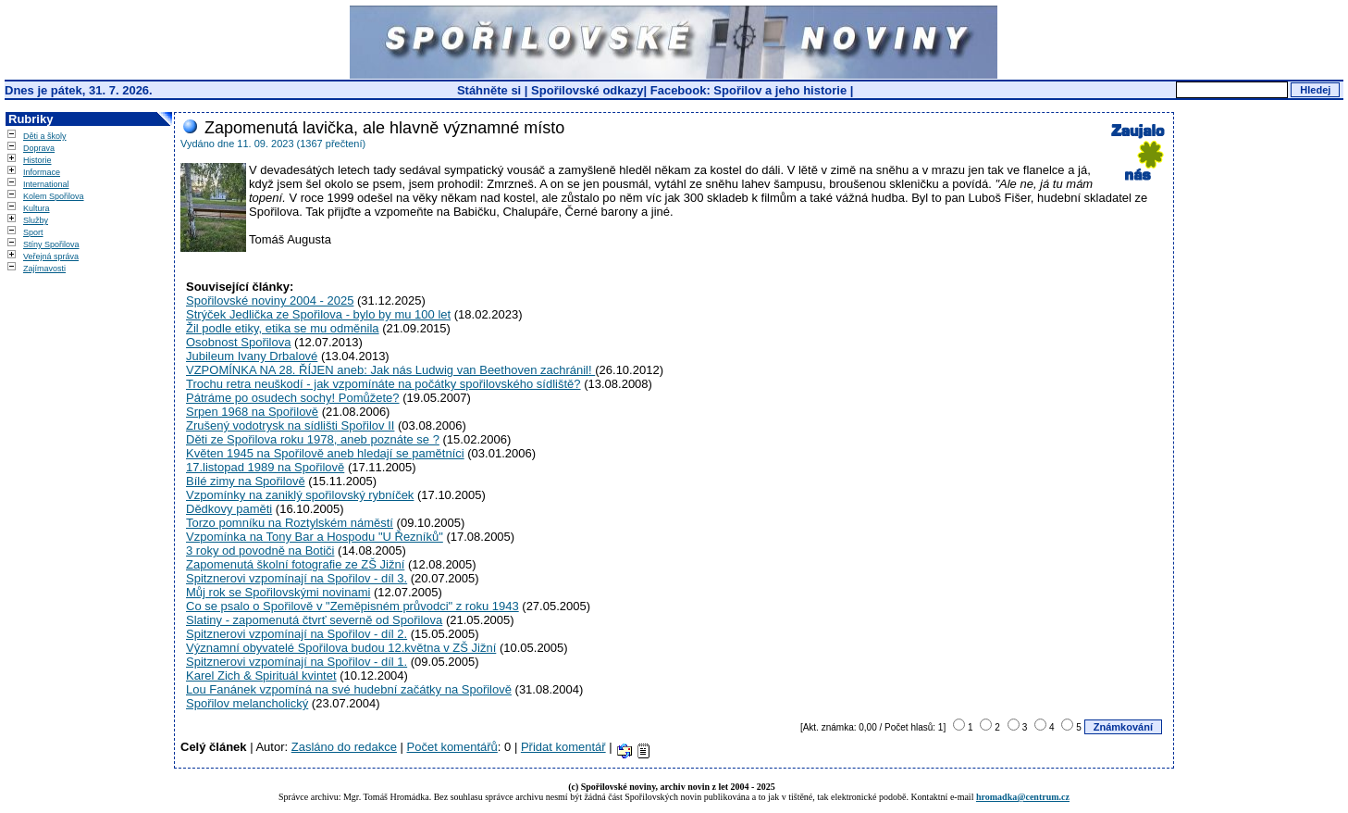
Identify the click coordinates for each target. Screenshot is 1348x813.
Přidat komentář (563, 747)
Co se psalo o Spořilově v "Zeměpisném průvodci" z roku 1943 (352, 606)
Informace (41, 172)
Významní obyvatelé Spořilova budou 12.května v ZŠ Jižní (341, 648)
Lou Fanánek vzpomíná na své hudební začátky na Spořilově (349, 689)
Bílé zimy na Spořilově (245, 481)
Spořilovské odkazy (587, 90)
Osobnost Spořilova (238, 342)
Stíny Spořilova (51, 244)
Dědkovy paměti (229, 509)
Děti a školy (45, 136)
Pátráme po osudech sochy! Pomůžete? (293, 398)
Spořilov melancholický (247, 703)
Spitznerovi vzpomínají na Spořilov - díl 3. (296, 578)
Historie (37, 160)
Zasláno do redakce (344, 747)
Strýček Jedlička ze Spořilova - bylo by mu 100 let (318, 314)
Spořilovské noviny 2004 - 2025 (269, 300)
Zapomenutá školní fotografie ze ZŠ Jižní (295, 564)
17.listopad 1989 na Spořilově (265, 467)
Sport (33, 232)
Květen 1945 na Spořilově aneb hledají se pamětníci (325, 453)
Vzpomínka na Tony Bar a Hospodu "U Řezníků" (314, 537)
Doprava (39, 148)
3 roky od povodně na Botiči (260, 550)
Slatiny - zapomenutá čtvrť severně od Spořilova (314, 620)
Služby (35, 220)
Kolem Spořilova (53, 196)
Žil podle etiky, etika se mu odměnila (282, 328)
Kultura (36, 208)
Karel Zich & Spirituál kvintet (261, 675)
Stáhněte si (491, 90)
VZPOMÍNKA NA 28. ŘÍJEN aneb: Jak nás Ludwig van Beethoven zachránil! (390, 370)
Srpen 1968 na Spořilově (252, 412)
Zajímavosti (44, 268)
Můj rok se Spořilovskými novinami (278, 592)
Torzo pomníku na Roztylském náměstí (289, 523)
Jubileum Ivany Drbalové (251, 356)
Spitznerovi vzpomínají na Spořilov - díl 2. (296, 634)
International (46, 184)
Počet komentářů (452, 747)
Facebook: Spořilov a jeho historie (748, 90)
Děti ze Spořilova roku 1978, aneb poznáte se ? (312, 439)
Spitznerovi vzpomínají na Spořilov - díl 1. (296, 662)
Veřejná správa (51, 256)
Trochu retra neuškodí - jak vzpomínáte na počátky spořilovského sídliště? (383, 384)
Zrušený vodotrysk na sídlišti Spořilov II (290, 425)
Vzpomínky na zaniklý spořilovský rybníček (300, 495)
